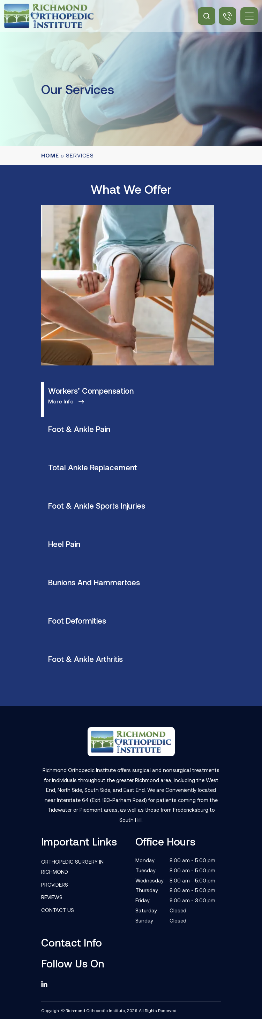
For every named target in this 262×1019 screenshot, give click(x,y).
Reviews (51, 897)
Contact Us (57, 910)
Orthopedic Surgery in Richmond (72, 866)
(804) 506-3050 (227, 16)
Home (50, 155)
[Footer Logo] (131, 741)
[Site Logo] (49, 15)
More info (61, 401)
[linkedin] (47, 984)
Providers (54, 884)
